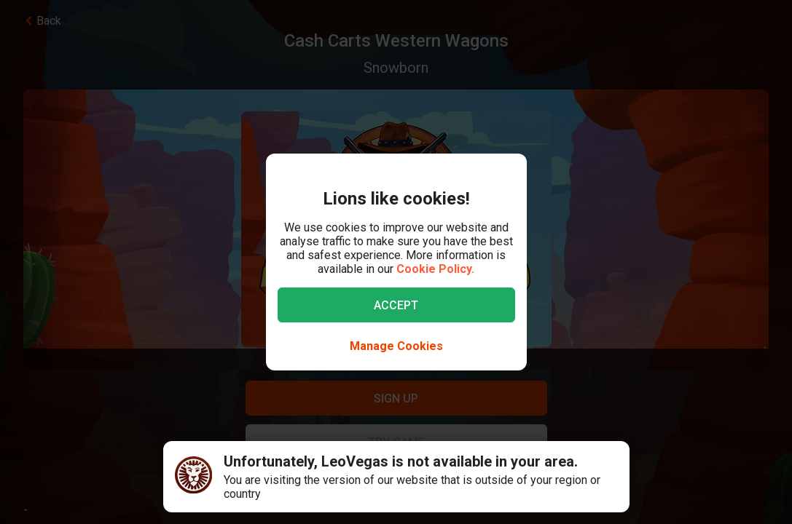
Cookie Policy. (435, 269)
